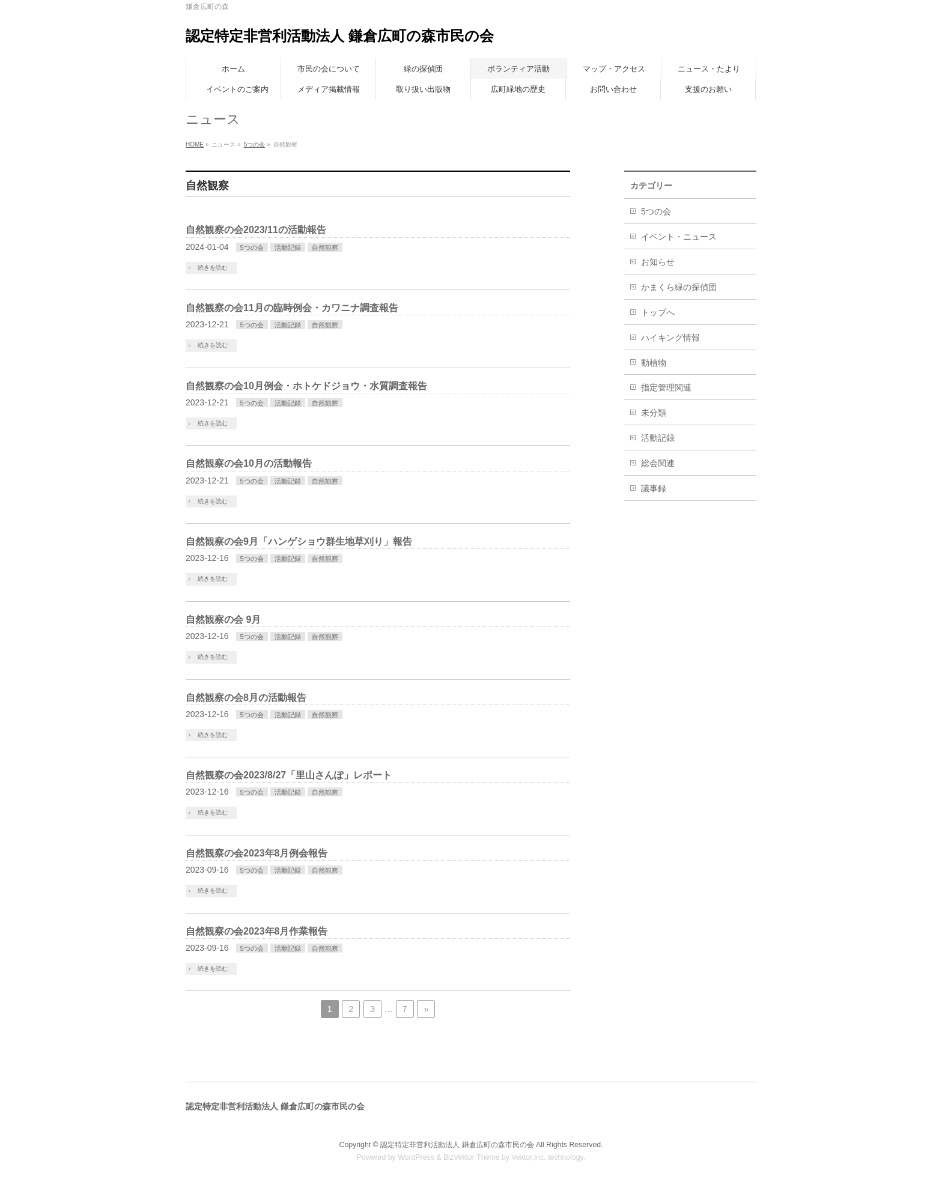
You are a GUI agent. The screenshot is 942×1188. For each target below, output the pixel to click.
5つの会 (255, 144)
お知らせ (658, 262)
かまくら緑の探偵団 (679, 287)
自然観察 (325, 247)
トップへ (658, 312)
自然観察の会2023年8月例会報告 (257, 853)
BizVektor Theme (471, 1157)
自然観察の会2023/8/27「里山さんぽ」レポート (289, 775)
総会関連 (658, 463)
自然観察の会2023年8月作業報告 (257, 931)
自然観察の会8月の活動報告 (246, 697)
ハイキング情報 (670, 337)
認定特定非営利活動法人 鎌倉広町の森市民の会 (340, 36)
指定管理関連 (666, 387)
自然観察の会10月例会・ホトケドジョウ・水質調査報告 (306, 386)
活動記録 (288, 247)
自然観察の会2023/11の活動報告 (256, 230)
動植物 (653, 363)
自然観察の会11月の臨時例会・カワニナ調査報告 (292, 308)
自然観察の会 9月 (223, 619)
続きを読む (213, 267)
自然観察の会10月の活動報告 (249, 463)
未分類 (653, 412)
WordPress (416, 1157)
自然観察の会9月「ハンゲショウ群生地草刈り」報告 (299, 541)
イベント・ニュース (679, 236)
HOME (195, 144)
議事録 (653, 488)
